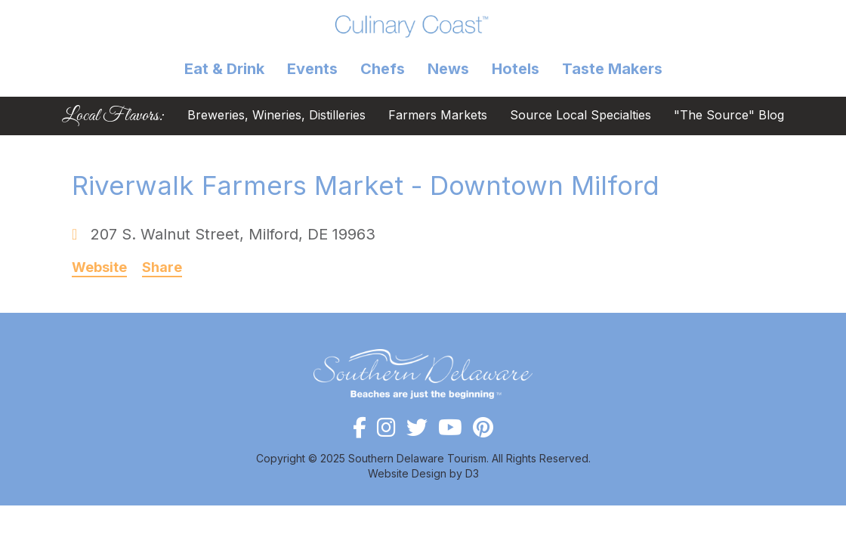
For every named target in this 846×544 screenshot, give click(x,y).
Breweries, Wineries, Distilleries (276, 116)
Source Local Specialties (580, 116)
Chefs (382, 69)
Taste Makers (612, 69)
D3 (472, 473)
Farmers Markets (437, 116)
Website (99, 267)
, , (233, 234)
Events (312, 69)
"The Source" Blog (729, 116)
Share (162, 267)
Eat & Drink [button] (224, 69)
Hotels (515, 69)
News (448, 69)
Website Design (407, 473)
